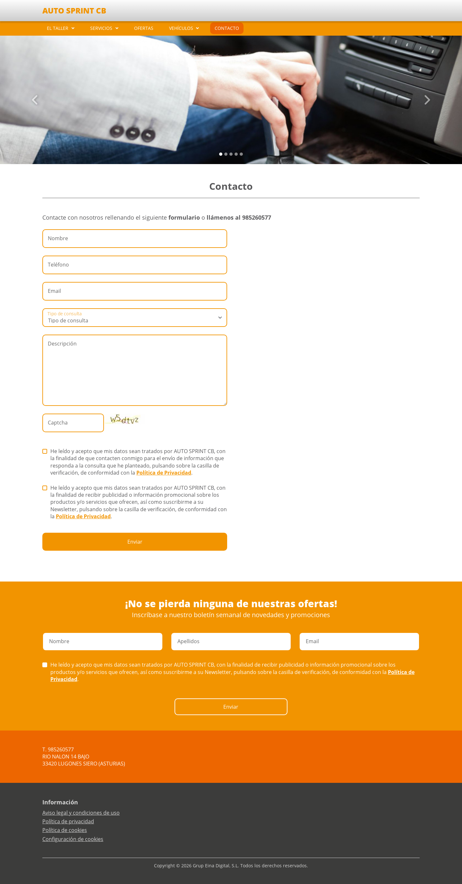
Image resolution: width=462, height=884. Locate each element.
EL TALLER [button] (57, 28)
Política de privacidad (68, 821)
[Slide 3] (236, 154)
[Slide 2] (231, 154)
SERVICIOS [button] (101, 28)
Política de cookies (64, 830)
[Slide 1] (225, 154)
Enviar (134, 541)
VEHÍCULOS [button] (181, 28)
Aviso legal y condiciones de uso (81, 812)
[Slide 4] (241, 154)
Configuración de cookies (72, 839)
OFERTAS (143, 28)
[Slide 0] (220, 154)
